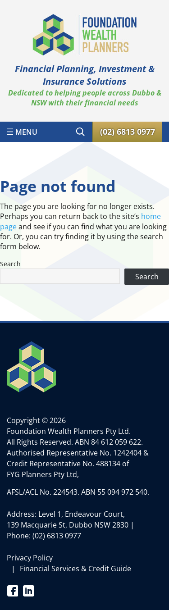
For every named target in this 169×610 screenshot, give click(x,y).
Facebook (12, 590)
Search (10, 263)
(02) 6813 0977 (56, 536)
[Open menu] (22, 131)
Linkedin (28, 590)
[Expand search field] (80, 131)
